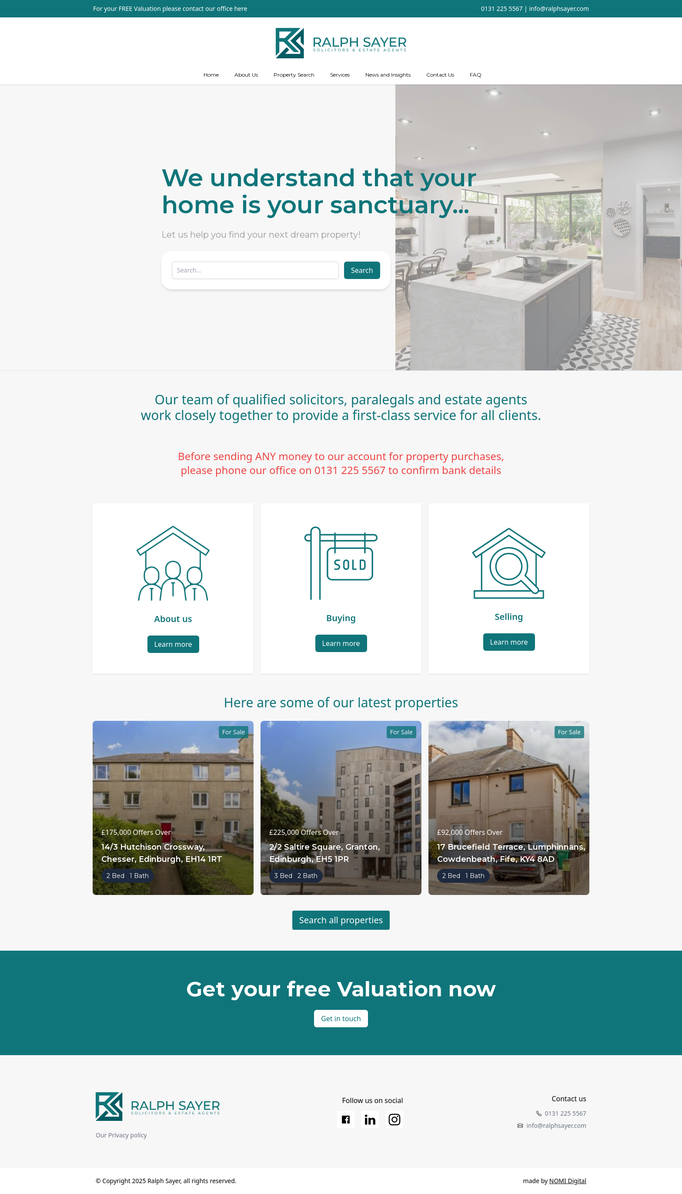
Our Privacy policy (121, 1135)
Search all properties (341, 920)
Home (211, 74)
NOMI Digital (567, 1181)
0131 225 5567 (501, 8)
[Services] (340, 74)
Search (362, 270)
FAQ (475, 74)
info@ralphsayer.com (559, 8)
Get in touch (341, 1018)
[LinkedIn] (370, 1119)
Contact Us (440, 74)
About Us (246, 74)
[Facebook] (345, 1119)
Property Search (294, 74)
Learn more (173, 644)
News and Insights (388, 74)
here (240, 8)
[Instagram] (394, 1119)
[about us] (246, 74)
